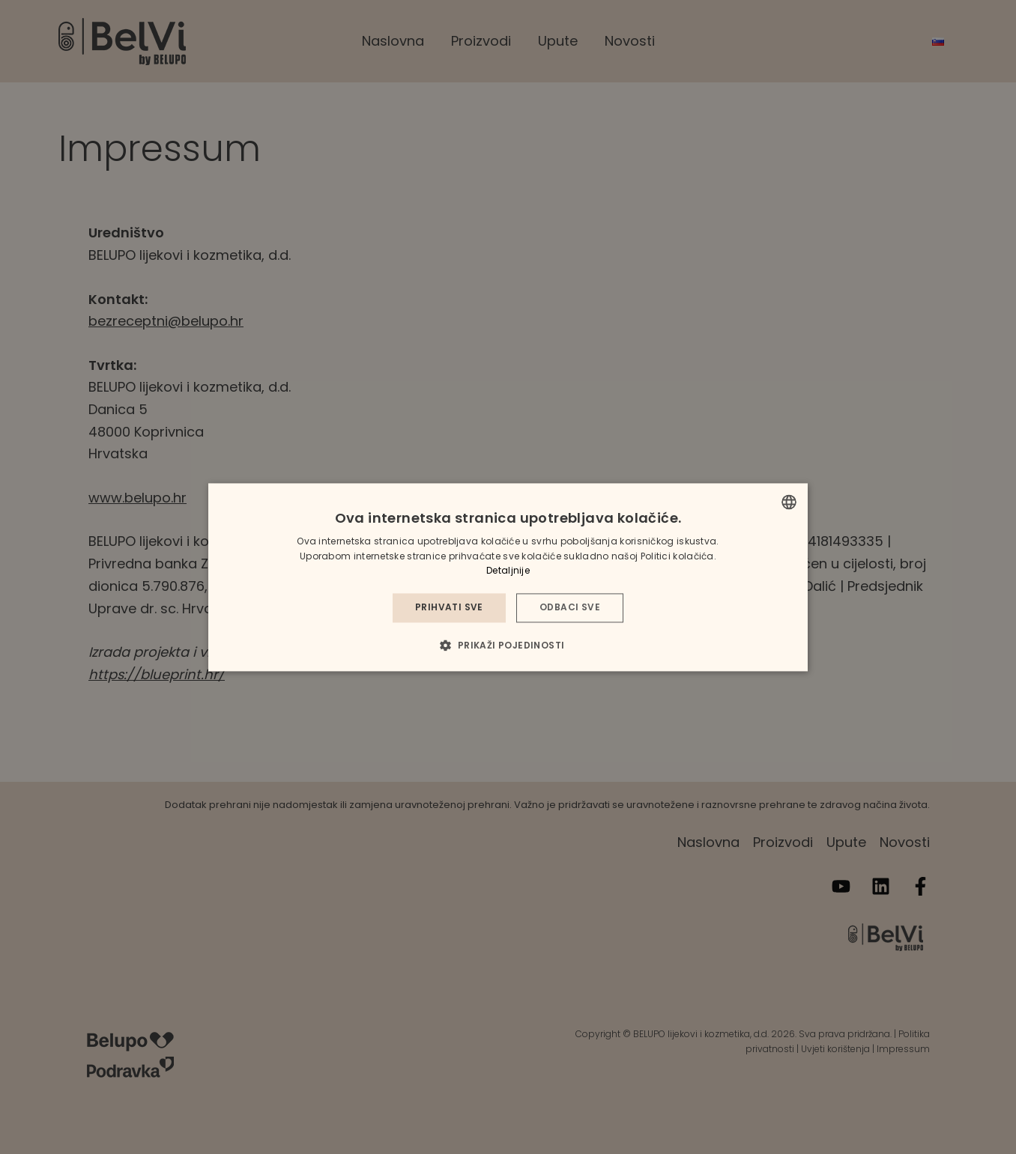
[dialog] (508, 577)
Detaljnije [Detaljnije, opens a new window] (508, 571)
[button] (507, 644)
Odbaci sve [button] (569, 607)
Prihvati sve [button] (449, 607)
